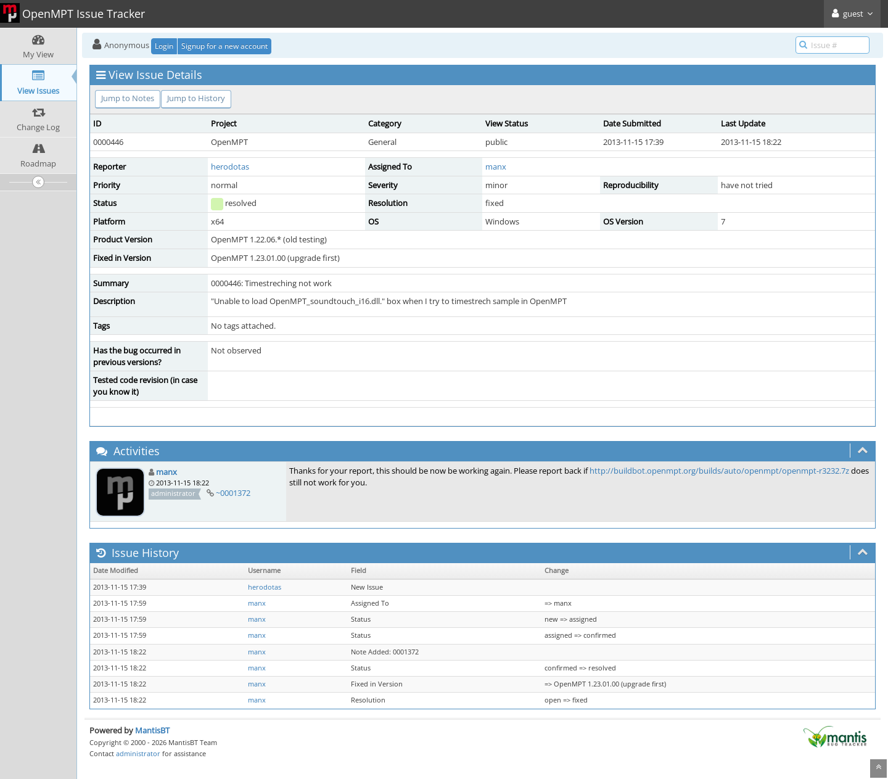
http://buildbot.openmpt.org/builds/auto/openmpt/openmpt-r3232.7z (719, 470)
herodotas (230, 166)
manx (495, 166)
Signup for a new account (224, 46)
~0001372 (233, 492)
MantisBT (152, 730)
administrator (138, 753)
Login (164, 46)
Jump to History (196, 98)
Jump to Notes (127, 98)
